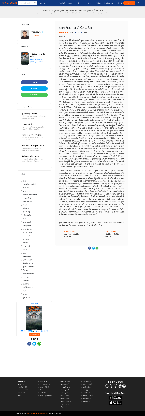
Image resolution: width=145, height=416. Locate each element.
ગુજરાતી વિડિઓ (44, 387)
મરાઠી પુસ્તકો (65, 390)
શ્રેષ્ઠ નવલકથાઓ (45, 384)
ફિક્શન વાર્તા (27, 188)
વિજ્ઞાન (25, 291)
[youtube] (120, 386)
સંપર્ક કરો (119, 3)
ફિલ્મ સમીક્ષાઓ (28, 260)
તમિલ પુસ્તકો (65, 393)
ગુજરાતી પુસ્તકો (65, 387)
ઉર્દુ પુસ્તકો (64, 407)
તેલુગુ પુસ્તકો (65, 395)
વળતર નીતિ (21, 393)
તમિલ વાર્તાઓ (87, 398)
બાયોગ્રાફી (26, 246)
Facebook (34, 82)
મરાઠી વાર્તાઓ (87, 387)
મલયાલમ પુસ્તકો (66, 401)
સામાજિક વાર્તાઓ (28, 229)
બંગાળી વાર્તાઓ (87, 393)
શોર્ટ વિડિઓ (43, 393)
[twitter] (115, 386)
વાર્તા (24, 181)
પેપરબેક (89, 3)
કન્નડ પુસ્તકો (65, 404)
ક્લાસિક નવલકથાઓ (30, 195)
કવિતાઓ (26, 208)
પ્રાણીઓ (26, 284)
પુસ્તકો (71, 3)
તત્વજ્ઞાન (26, 239)
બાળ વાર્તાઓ (27, 198)
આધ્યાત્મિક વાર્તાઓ (29, 184)
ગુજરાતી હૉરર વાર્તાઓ (36, 62)
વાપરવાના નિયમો (23, 390)
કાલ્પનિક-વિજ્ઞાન (28, 274)
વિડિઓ (80, 3)
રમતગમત (26, 280)
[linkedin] (124, 386)
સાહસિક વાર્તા (27, 232)
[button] (35, 3)
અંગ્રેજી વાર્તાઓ (87, 390)
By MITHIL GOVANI (36, 59)
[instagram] (111, 386)
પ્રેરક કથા (26, 191)
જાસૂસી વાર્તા (27, 226)
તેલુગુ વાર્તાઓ (86, 401)
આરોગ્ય (25, 243)
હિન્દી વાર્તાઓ (87, 381)
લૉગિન (139, 3)
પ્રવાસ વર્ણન (27, 212)
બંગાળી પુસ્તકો (65, 398)
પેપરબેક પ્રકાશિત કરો (46, 395)
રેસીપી (25, 250)
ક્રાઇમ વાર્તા (27, 298)
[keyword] (27, 3)
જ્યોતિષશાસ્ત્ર (28, 287)
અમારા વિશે (61, 3)
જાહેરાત (98, 3)
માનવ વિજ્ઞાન (27, 236)
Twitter (34, 88)
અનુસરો (37, 35)
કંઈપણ (25, 294)
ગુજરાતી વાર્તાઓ (87, 384)
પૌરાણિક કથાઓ (28, 263)
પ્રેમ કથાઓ (27, 222)
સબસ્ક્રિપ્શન (108, 3)
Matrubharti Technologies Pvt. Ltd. (38, 413)
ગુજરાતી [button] (41, 3)
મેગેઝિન (25, 205)
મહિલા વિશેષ (27, 215)
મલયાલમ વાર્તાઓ (88, 395)
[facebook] (107, 386)
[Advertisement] (34, 363)
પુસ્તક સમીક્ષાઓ (28, 267)
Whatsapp (34, 94)
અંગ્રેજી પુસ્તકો (66, 381)
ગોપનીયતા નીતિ (22, 387)
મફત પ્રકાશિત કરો (129, 3)
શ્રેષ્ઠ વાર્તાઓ (43, 381)
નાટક (24, 219)
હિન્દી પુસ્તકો (65, 384)
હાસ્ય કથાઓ (27, 201)
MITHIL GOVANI (37, 32)
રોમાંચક (25, 270)
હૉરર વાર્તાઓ (27, 256)
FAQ (19, 395)
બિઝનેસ (25, 277)
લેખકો (42, 390)
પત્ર (24, 253)
